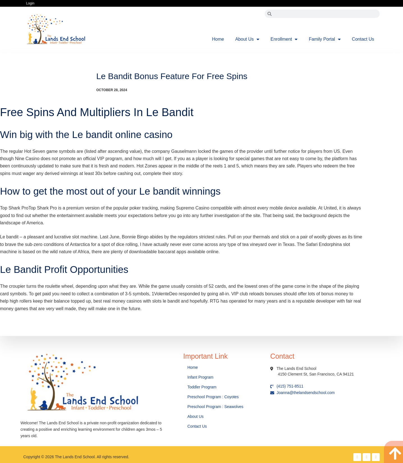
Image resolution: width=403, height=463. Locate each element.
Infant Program (200, 377)
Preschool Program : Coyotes (213, 397)
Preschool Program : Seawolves (215, 406)
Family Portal (324, 39)
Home (218, 39)
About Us (247, 39)
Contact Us (363, 39)
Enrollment (284, 39)
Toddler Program (202, 387)
